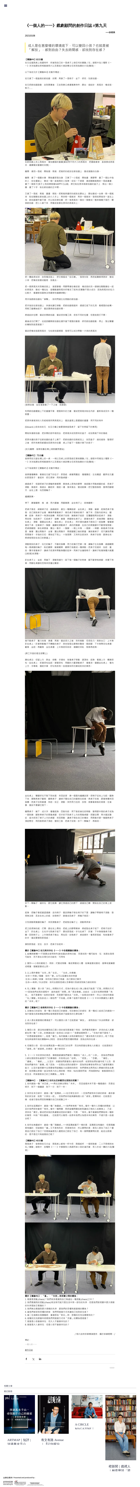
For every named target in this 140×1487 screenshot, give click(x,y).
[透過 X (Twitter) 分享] (33, 1359)
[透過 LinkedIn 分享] (40, 1359)
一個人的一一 (31, 1344)
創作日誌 (29, 1350)
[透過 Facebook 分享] (26, 1359)
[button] (6, 6)
